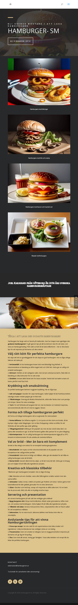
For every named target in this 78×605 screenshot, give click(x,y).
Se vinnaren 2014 (20, 41)
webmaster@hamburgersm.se (18, 566)
